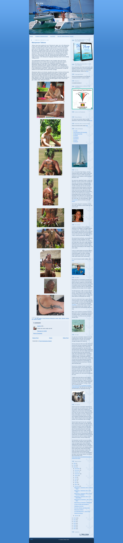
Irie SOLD (52, 36)
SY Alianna (75, 137)
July (76, 477)
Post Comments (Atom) (45, 341)
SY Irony (75, 140)
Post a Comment (37, 333)
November (77, 470)
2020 (74, 463)
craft (37, 318)
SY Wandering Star (77, 133)
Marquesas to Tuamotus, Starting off (83, 502)
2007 (74, 528)
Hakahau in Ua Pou (78, 506)
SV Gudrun (76, 138)
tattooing (63, 318)
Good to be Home (78, 513)
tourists (35, 319)
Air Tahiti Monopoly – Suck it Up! (82, 511)
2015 (74, 465)
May (76, 480)
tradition (39, 319)
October (77, 471)
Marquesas (52, 318)
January (77, 515)
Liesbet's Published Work (41, 36)
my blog (75, 199)
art (35, 318)
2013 (74, 518)
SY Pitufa (75, 135)
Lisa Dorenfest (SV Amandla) (80, 132)
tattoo (60, 318)
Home (31, 36)
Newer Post (35, 338)
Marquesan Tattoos (39, 42)
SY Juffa (75, 130)
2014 (74, 466)
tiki (32, 319)
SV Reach (75, 141)
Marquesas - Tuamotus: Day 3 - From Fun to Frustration (83, 494)
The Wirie (74, 304)
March (76, 484)
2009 (74, 525)
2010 (74, 523)
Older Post (66, 338)
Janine (39, 326)
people (56, 318)
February (77, 486)
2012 (74, 519)
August (76, 475)
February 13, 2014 (42, 331)
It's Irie (39, 3)
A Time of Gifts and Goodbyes (81, 504)
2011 (74, 521)
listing (73, 201)
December (77, 468)
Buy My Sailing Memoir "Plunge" (66, 36)
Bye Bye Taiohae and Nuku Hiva (82, 507)
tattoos (67, 318)
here (87, 71)
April (76, 482)
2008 (74, 526)
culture (40, 318)
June (76, 479)
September (77, 473)
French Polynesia (46, 318)
